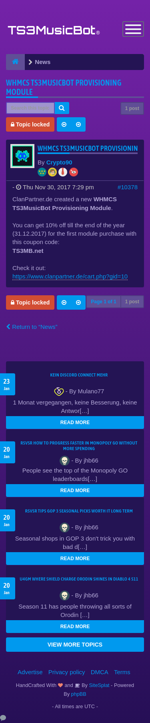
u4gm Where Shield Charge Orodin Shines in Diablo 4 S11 (79, 579)
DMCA (99, 672)
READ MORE (75, 422)
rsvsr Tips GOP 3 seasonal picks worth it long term (79, 511)
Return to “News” (32, 326)
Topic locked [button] (30, 124)
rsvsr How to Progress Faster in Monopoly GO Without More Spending (78, 445)
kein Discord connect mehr (79, 375)
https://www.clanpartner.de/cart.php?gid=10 (70, 276)
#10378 (128, 187)
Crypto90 (59, 162)
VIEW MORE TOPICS (75, 644)
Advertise (30, 672)
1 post (132, 108)
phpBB (78, 694)
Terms (122, 672)
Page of (103, 301)
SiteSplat (99, 685)
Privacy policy (66, 672)
